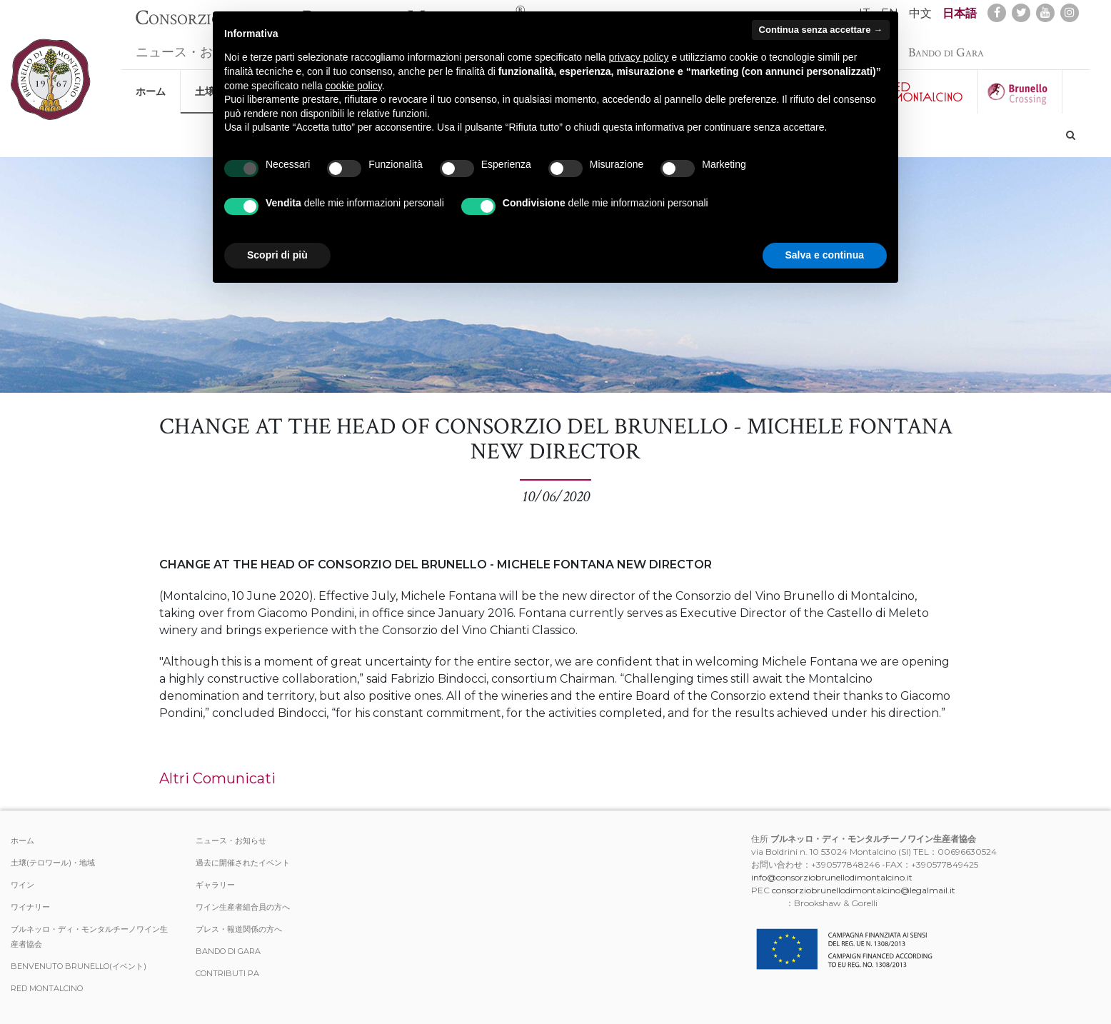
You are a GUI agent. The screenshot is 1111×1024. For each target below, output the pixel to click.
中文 (920, 13)
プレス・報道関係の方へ (239, 929)
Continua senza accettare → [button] (821, 29)
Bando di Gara (946, 45)
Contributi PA (227, 973)
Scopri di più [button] (277, 255)
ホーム (151, 84)
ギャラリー (215, 885)
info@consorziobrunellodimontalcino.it (832, 877)
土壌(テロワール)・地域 (53, 863)
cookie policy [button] (354, 85)
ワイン (22, 885)
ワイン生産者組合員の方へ (243, 907)
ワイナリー (30, 907)
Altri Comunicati (217, 778)
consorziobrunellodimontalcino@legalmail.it (863, 890)
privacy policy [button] (639, 57)
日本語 (959, 13)
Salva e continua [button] (824, 255)
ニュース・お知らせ (193, 45)
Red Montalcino (47, 988)
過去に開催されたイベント (243, 863)
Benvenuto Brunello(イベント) (78, 966)
